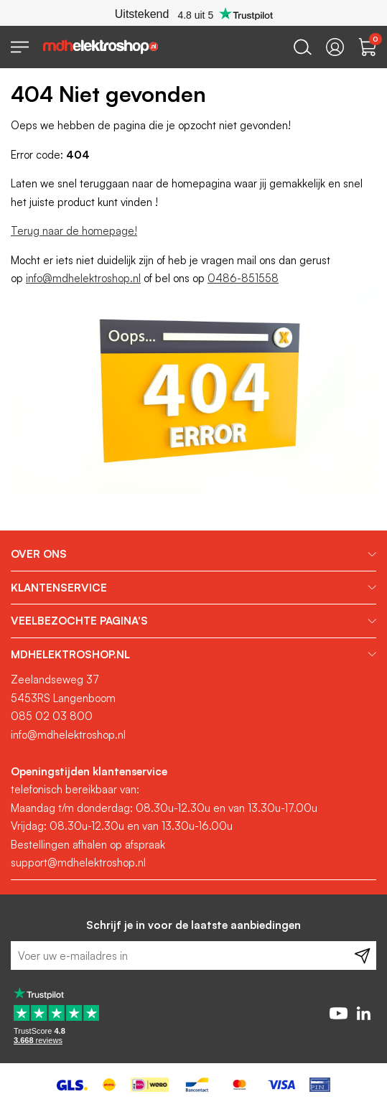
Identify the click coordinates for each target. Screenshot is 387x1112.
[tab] (193, 554)
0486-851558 (243, 278)
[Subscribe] (362, 955)
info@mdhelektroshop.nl (83, 278)
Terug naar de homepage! (74, 231)
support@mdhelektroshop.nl (78, 862)
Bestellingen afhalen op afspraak (88, 844)
